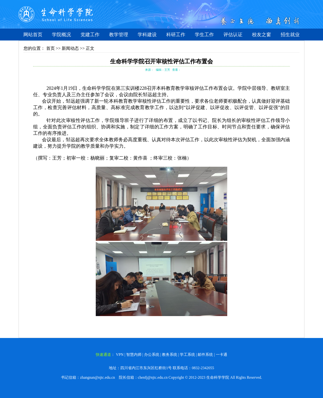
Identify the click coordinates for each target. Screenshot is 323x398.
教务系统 (169, 355)
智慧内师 (133, 355)
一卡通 (221, 355)
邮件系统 (205, 355)
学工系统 (187, 355)
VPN (119, 355)
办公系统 (151, 355)
